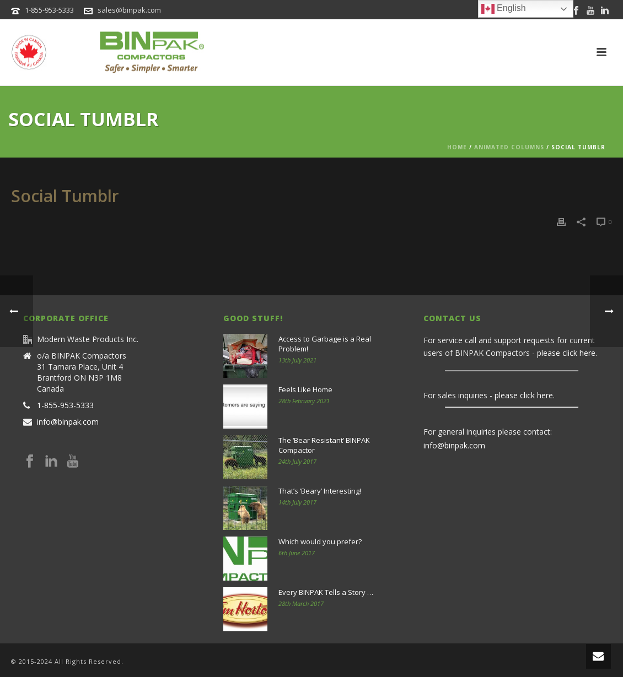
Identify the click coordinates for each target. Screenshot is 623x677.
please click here (566, 353)
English (503, 8)
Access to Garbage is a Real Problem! (324, 344)
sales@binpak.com (129, 10)
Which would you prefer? (320, 541)
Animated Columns (509, 147)
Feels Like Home (305, 389)
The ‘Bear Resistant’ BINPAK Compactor (324, 445)
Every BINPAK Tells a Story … (325, 592)
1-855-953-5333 (49, 10)
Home (457, 147)
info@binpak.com (68, 422)
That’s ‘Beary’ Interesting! (319, 491)
